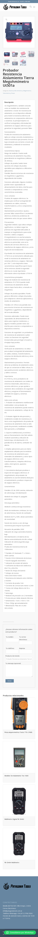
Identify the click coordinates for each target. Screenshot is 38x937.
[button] (20, 933)
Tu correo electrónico (25, 640)
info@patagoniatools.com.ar (12, 911)
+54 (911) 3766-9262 (25, 913)
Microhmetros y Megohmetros (22, 90)
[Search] (30, 7)
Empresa (25, 650)
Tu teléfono (12, 650)
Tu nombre (12, 639)
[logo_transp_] (16, 7)
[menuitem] (30, 7)
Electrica (11, 90)
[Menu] (34, 7)
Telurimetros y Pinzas (9, 93)
